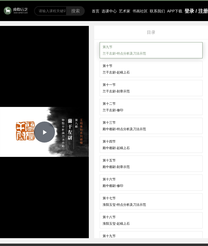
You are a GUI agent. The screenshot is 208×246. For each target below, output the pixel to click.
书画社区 (140, 11)
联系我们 (157, 11)
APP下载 (174, 11)
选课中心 (109, 11)
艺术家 (124, 11)
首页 (95, 11)
